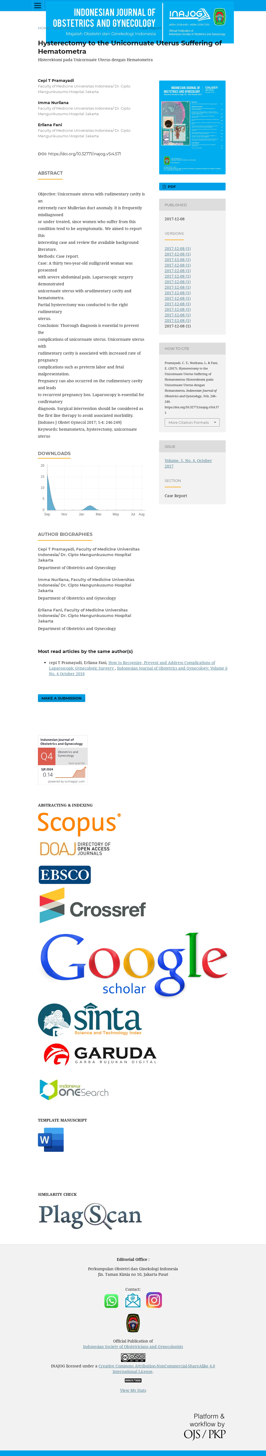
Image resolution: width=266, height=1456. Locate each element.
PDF (171, 186)
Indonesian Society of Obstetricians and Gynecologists (133, 1346)
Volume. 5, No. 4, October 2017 (106, 28)
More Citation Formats (189, 422)
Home (44, 28)
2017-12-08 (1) (178, 248)
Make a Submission (62, 698)
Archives (62, 28)
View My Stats (133, 1390)
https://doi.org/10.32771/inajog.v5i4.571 (84, 153)
